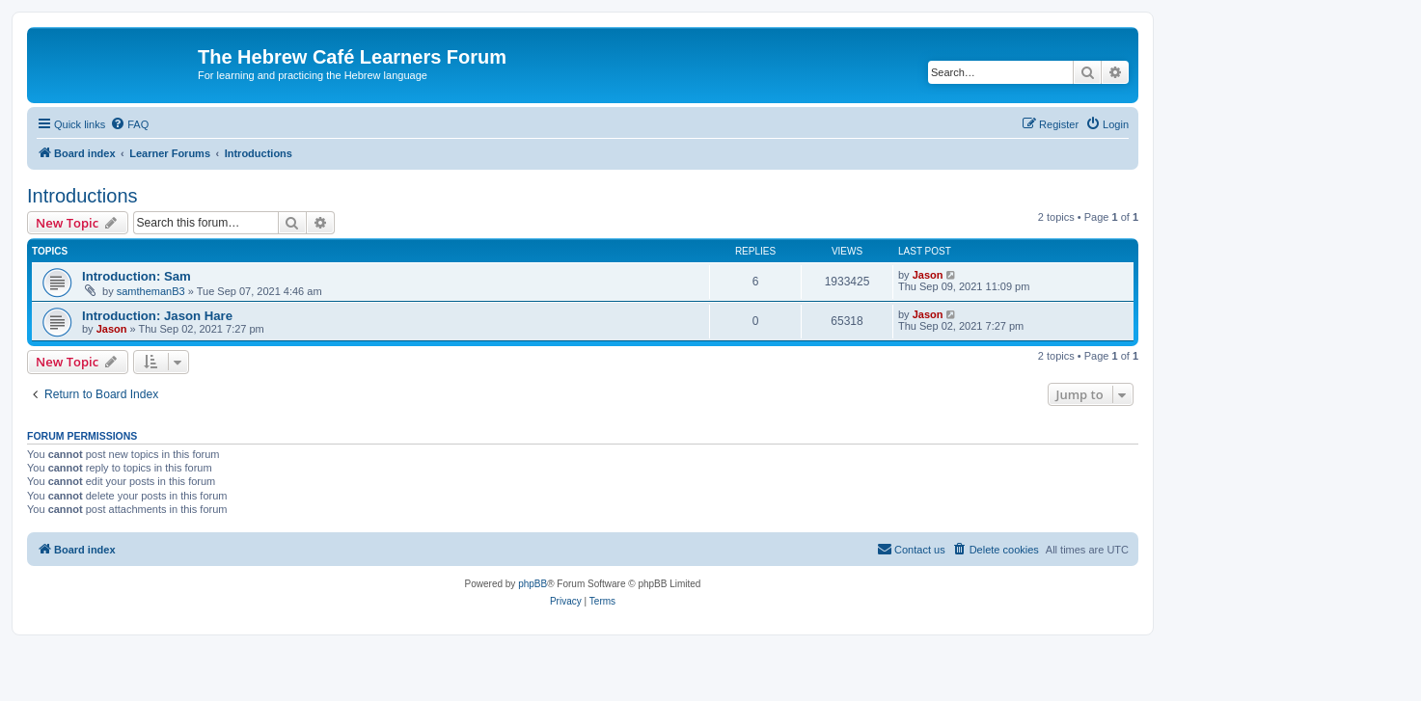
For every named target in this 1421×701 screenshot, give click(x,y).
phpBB (532, 584)
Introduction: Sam (136, 276)
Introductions (82, 195)
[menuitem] (129, 124)
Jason (928, 275)
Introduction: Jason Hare (157, 316)
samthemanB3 (151, 291)
